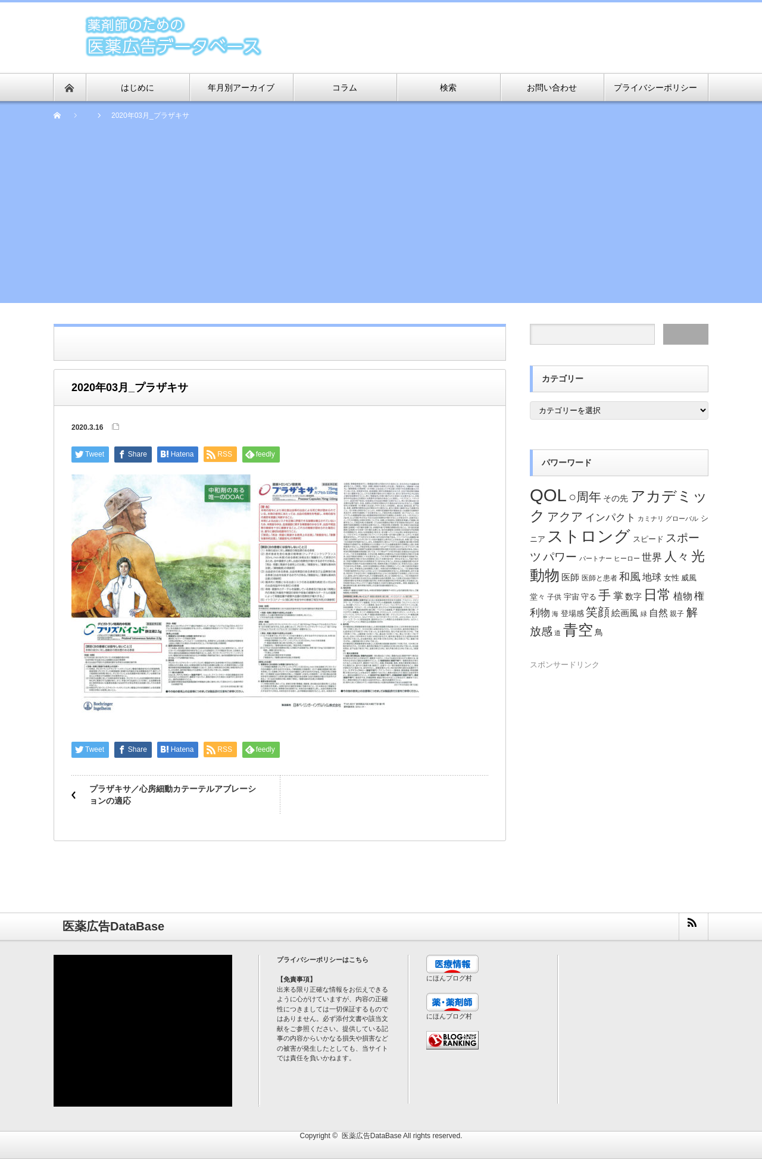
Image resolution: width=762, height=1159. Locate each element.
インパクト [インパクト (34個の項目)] (610, 517)
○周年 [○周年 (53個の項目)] (585, 497)
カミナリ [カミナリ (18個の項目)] (651, 518)
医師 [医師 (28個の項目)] (570, 577)
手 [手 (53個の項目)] (604, 595)
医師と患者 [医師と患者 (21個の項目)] (599, 578)
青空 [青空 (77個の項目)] (578, 629)
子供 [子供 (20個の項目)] (554, 597)
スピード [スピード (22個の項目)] (648, 539)
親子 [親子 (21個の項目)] (677, 614)
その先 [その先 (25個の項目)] (615, 498)
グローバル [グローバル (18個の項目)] (682, 518)
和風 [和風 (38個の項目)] (630, 577)
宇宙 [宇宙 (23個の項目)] (571, 596)
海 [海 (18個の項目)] (555, 613)
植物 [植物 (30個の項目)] (682, 596)
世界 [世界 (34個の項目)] (652, 557)
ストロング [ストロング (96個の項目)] (588, 536)
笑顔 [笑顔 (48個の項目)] (598, 611)
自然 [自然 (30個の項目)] (658, 613)
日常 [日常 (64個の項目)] (657, 594)
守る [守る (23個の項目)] (589, 596)
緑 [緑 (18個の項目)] (644, 613)
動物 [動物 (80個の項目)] (545, 575)
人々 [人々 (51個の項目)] (676, 556)
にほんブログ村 (449, 978)
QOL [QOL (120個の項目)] (548, 495)
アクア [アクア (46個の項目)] (565, 516)
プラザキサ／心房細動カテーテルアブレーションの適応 (172, 794)
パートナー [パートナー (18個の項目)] (595, 558)
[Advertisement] (381, 219)
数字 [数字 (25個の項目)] (633, 596)
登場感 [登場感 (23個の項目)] (572, 613)
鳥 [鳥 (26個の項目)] (599, 632)
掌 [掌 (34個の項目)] (618, 596)
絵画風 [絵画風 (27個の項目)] (624, 613)
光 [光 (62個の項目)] (698, 556)
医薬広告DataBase (372, 1136)
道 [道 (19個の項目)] (557, 632)
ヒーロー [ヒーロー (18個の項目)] (627, 558)
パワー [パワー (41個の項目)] (560, 557)
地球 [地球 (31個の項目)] (651, 576)
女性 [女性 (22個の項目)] (671, 578)
